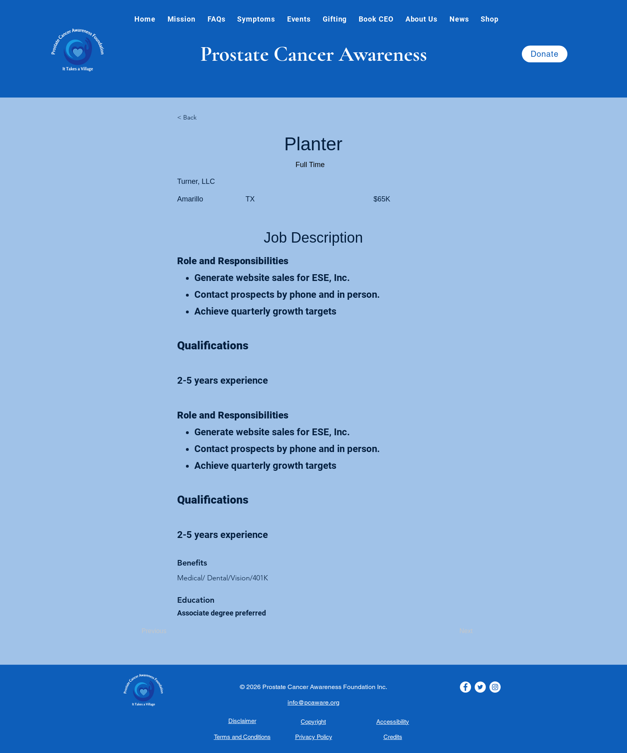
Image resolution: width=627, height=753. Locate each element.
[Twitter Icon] (480, 687)
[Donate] (544, 54)
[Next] (453, 631)
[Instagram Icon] (495, 687)
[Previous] (168, 631)
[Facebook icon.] (465, 687)
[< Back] (203, 118)
